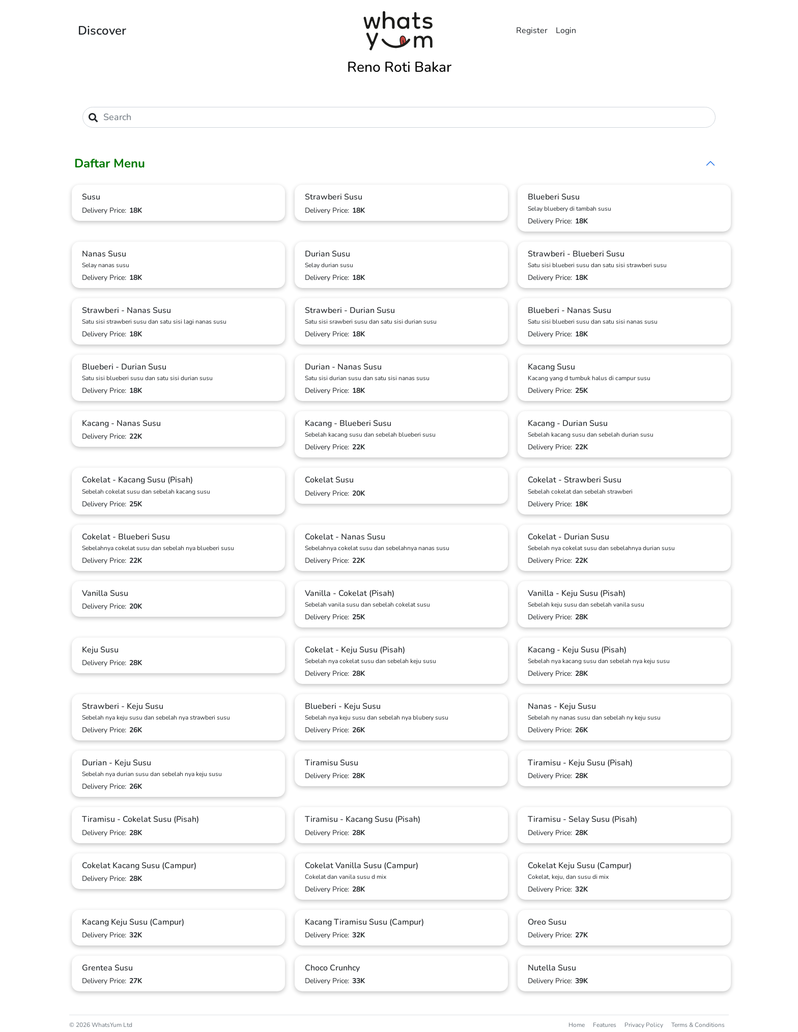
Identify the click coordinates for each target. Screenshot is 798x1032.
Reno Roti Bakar (399, 67)
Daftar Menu (109, 163)
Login (566, 30)
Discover (102, 30)
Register (532, 30)
